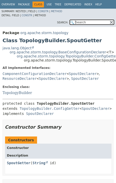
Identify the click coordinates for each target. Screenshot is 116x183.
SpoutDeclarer (83, 74)
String (38, 163)
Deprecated (72, 4)
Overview (8, 4)
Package (24, 4)
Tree (58, 4)
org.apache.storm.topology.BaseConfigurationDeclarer (58, 52)
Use (49, 4)
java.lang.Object (17, 48)
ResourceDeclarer (20, 79)
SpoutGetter (18, 163)
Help (98, 4)
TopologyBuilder (17, 93)
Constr (43, 11)
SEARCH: (62, 22)
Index (88, 4)
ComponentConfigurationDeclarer (35, 74)
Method (56, 11)
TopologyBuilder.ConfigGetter (49, 108)
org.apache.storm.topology (44, 33)
